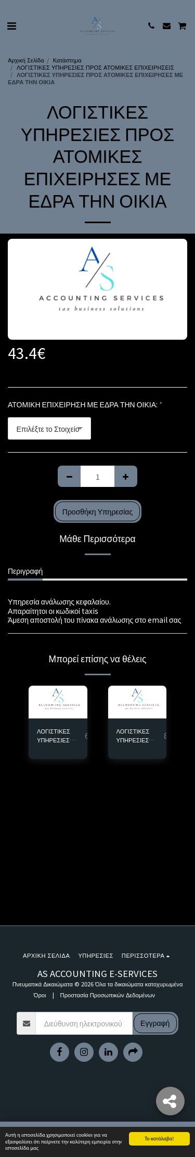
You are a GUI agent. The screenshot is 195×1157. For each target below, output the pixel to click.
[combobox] (49, 428)
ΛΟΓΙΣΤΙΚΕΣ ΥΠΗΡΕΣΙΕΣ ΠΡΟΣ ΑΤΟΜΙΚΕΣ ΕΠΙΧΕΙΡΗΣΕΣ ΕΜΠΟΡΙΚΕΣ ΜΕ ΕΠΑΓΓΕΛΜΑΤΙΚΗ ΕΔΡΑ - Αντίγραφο (140, 735)
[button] (11, 25)
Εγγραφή (155, 1023)
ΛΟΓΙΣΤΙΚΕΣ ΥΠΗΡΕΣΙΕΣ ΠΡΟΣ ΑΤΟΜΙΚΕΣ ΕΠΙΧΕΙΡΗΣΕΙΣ (95, 67)
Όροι (40, 995)
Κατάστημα (67, 60)
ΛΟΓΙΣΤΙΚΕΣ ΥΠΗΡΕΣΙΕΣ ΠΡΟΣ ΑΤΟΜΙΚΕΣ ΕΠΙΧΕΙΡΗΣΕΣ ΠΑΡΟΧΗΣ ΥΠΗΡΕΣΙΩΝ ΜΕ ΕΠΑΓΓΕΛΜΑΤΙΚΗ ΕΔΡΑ (61, 735)
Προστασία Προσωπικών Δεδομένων (107, 995)
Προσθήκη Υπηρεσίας (97, 511)
